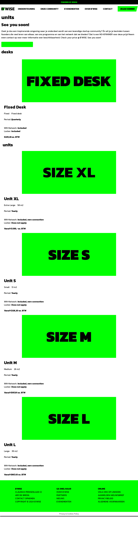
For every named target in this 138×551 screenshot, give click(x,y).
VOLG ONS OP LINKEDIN (109, 492)
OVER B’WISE (62, 492)
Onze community (49, 8)
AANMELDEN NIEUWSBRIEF (111, 495)
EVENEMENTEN (63, 501)
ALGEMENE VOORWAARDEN (111, 501)
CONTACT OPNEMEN (25, 498)
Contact (107, 8)
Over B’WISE (91, 8)
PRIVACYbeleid (105, 498)
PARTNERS (61, 495)
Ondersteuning (26, 8)
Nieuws (60, 498)
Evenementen (71, 8)
